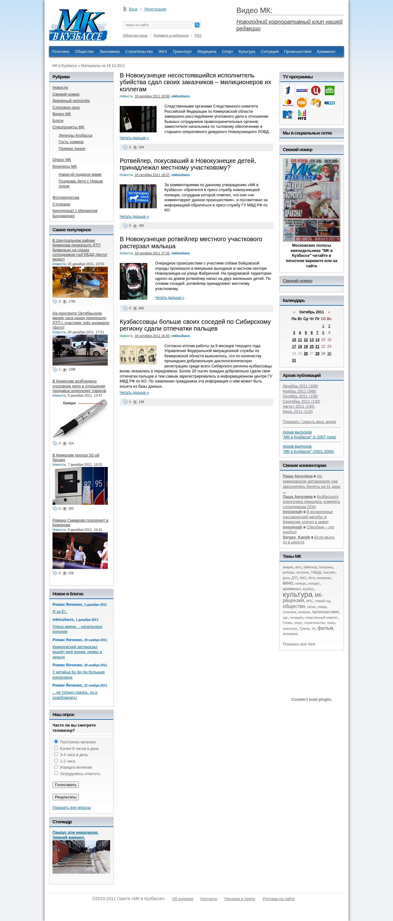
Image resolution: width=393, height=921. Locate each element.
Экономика (109, 51)
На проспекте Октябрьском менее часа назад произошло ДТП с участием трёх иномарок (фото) (81, 320)
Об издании (182, 899)
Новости (126, 96)
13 (312, 340)
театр (331, 623)
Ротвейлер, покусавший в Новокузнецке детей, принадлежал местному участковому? (188, 164)
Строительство (139, 51)
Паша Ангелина (298, 476)
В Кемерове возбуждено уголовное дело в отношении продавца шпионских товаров (79, 386)
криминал (292, 588)
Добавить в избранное (171, 35)
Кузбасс (308, 589)
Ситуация (269, 51)
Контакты (208, 899)
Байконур (310, 567)
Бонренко (326, 567)
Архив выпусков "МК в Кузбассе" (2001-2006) (308, 449)
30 (329, 353)
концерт (314, 583)
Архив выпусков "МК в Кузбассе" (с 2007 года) (309, 435)
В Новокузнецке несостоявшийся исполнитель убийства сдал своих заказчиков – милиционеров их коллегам (195, 82)
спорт (298, 623)
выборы (288, 572)
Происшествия (297, 51)
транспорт (290, 628)
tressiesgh (292, 511)
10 (294, 340)
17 (294, 346)
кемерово (324, 578)
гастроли (302, 572)
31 (294, 360)
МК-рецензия (303, 598)
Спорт (227, 51)
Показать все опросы (72, 807)
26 (306, 353)
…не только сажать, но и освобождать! (75, 695)
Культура (247, 51)
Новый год (322, 601)
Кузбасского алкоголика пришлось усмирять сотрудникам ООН (311, 501)
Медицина (206, 51)
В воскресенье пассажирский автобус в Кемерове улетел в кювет (308, 516)
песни (311, 607)
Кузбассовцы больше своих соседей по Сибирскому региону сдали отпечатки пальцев (195, 325)
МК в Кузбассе (64, 66)
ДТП (294, 578)
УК (313, 628)
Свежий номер (297, 280)
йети (312, 578)
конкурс (300, 583)
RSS (198, 35)
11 (300, 340)
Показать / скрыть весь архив (309, 421)
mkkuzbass (181, 96)
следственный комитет (321, 617)
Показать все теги (299, 644)
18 (300, 346)
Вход (133, 9)
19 (306, 346)
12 (306, 340)
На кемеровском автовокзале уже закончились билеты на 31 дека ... (311, 484)
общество (294, 606)
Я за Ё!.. (60, 611)
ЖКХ (162, 51)
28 (317, 353)
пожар (322, 607)
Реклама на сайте (278, 899)
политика (289, 612)
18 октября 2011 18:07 (152, 175)
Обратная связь (135, 35)
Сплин (287, 623)
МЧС (309, 601)
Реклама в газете (239, 899)
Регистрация (155, 9)
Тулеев (304, 628)
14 (317, 340)
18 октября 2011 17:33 (152, 253)
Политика (60, 51)
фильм (325, 628)
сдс (285, 617)
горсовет (329, 572)
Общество (84, 51)
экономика (290, 634)
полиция (304, 612)
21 (317, 346)
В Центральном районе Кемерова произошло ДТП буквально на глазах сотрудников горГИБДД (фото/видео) (80, 249)
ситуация (296, 617)
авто (298, 567)
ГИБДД (316, 572)
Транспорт (182, 51)
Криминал (326, 51)
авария (288, 567)
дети (286, 578)
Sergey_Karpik (296, 537)
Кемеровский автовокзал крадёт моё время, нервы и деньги (77, 652)
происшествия (325, 611)
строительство (314, 623)
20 (312, 346)
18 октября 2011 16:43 (152, 336)
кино (288, 583)
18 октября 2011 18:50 (152, 96)
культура (298, 594)
